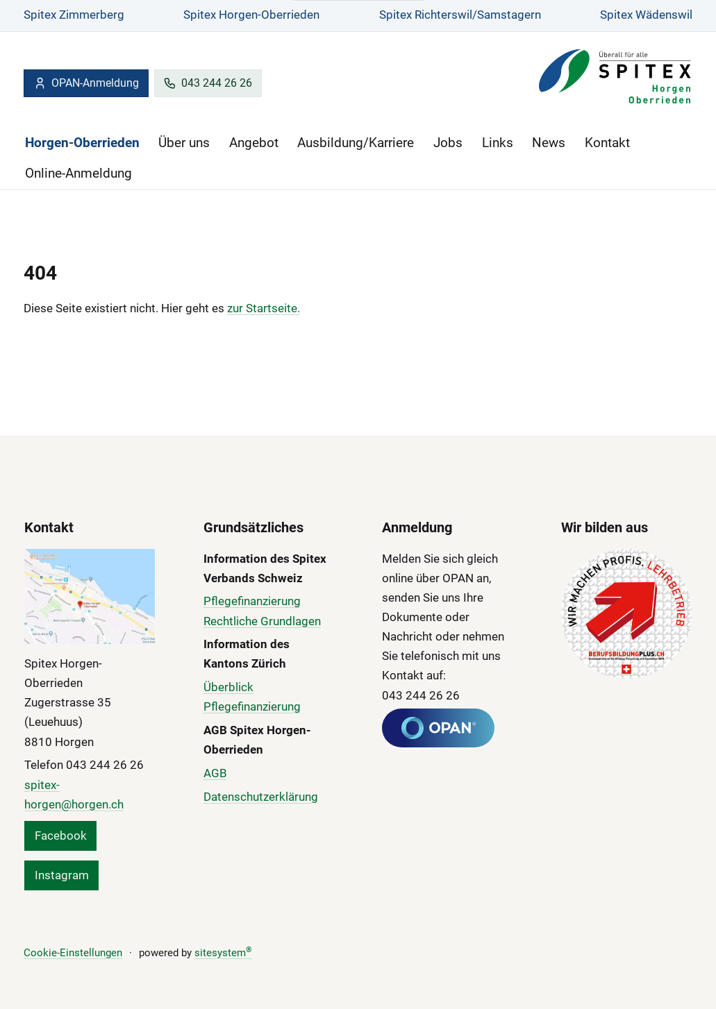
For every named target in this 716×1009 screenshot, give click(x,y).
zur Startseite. (263, 308)
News (548, 143)
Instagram (62, 875)
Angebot (253, 143)
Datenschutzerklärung (260, 797)
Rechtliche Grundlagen (262, 621)
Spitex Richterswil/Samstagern (460, 15)
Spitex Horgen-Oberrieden (251, 15)
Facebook (61, 835)
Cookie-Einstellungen (73, 953)
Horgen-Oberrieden (82, 143)
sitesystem (223, 953)
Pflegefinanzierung (252, 601)
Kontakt (607, 143)
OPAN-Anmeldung (86, 83)
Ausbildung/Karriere (355, 143)
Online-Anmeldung (78, 173)
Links (497, 143)
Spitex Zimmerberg (74, 15)
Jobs (448, 143)
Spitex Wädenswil (646, 15)
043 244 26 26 (207, 83)
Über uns (184, 143)
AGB (215, 773)
